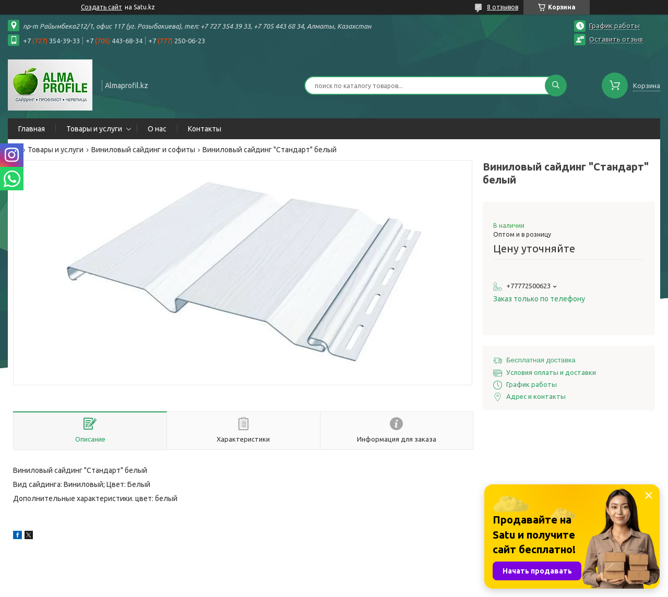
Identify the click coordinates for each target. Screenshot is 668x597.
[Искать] (556, 85)
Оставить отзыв (616, 39)
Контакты (204, 128)
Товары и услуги (94, 128)
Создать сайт (101, 7)
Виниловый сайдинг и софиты (143, 149)
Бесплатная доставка (541, 360)
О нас (157, 128)
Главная (31, 128)
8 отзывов (502, 7)
